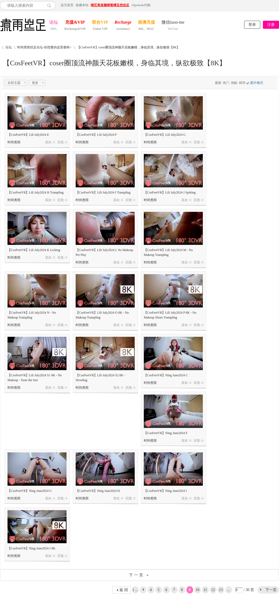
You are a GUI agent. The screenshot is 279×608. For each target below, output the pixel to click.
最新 (218, 83)
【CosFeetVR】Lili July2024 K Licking (34, 250)
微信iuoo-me (172, 23)
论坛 (53, 23)
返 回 (123, 590)
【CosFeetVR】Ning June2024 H (98, 491)
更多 (35, 83)
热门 (226, 83)
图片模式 (256, 83)
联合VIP (100, 23)
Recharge (123, 23)
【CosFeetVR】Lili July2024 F (96, 135)
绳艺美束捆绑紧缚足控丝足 (110, 5)
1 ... (135, 590)
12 (213, 590)
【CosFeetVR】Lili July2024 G (165, 135)
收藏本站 (82, 5)
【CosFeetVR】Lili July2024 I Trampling (103, 192)
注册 (271, 25)
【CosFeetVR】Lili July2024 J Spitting (170, 192)
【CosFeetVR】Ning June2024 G (30, 491)
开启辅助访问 (277, 5)
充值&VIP (75, 23)
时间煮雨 (14, 142)
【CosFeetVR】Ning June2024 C (166, 375)
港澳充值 (146, 23)
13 (221, 590)
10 (197, 590)
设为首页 (67, 5)
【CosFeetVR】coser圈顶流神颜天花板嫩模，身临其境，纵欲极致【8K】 (128, 47)
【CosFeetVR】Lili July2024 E (28, 135)
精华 (242, 83)
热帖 (234, 83)
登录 (252, 25)
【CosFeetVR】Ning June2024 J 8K (31, 548)
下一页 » (139, 575)
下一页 (271, 590)
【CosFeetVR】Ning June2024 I (165, 491)
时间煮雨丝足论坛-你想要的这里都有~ (44, 47)
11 (205, 590)
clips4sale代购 (140, 5)
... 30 (228, 590)
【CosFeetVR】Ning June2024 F (166, 433)
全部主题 (14, 83)
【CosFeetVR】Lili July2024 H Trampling (36, 192)
